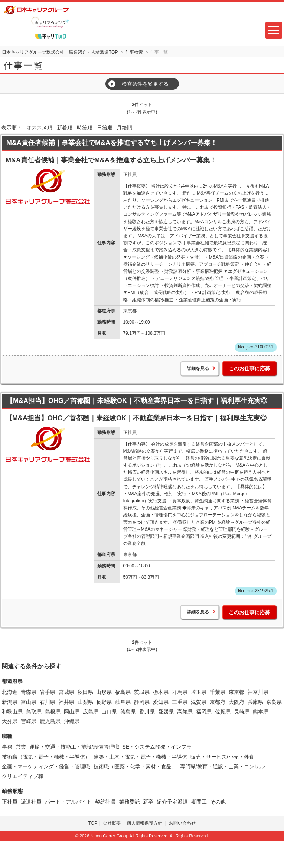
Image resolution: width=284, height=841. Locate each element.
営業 (21, 747)
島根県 (53, 712)
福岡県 (204, 712)
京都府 (217, 702)
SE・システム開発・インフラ (157, 747)
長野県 (104, 702)
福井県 (66, 702)
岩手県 (47, 692)
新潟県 (9, 702)
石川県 (47, 702)
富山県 (28, 702)
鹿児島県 (50, 721)
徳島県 (128, 712)
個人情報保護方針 (145, 823)
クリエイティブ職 (22, 776)
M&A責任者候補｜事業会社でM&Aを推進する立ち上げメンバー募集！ (111, 142)
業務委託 (129, 802)
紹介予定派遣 (172, 802)
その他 (218, 802)
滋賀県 (198, 702)
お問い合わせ (182, 823)
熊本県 (260, 712)
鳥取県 (34, 712)
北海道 (9, 692)
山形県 (104, 692)
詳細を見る (198, 368)
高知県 (185, 712)
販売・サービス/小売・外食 (222, 757)
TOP (92, 823)
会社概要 (112, 823)
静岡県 (142, 702)
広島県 (90, 712)
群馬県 (179, 692)
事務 (7, 747)
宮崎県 (28, 721)
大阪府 (236, 702)
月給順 (124, 127)
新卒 (148, 802)
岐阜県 (123, 702)
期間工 (199, 802)
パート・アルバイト (68, 802)
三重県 (179, 702)
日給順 (104, 127)
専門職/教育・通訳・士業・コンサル (222, 766)
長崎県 (241, 712)
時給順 (84, 127)
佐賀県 (223, 712)
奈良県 (274, 702)
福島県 (123, 692)
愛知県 (161, 702)
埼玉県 (198, 692)
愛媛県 (166, 712)
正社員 (9, 802)
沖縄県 (71, 721)
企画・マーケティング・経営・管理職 (46, 766)
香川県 (147, 712)
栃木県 (161, 692)
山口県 (109, 712)
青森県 (28, 692)
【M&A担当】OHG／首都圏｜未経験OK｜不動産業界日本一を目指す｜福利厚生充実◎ (136, 400)
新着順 (64, 127)
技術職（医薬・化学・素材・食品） (135, 766)
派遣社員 (31, 802)
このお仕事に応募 (249, 368)
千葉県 (217, 692)
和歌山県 (12, 712)
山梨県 (85, 702)
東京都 (236, 692)
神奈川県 (258, 692)
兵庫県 (255, 702)
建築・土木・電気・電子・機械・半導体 (140, 757)
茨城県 (142, 692)
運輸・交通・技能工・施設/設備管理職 (74, 747)
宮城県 (66, 692)
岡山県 (71, 712)
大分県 (9, 721)
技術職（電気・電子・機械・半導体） (46, 757)
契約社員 (105, 802)
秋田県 (85, 692)
